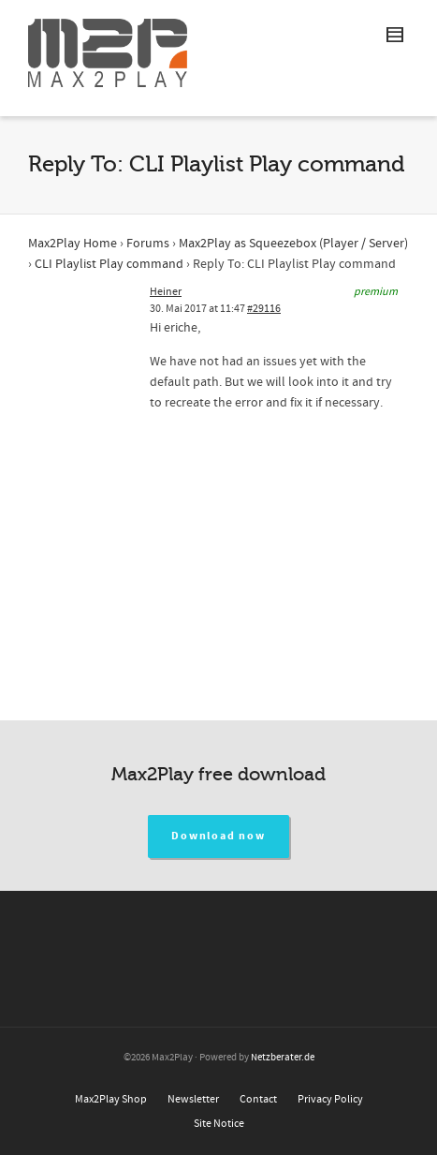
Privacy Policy (330, 1099)
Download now (218, 836)
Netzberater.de (282, 1057)
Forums (147, 243)
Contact (258, 1099)
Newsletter (193, 1099)
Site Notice (219, 1124)
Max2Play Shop (111, 1099)
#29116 (264, 309)
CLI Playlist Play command (109, 264)
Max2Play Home (72, 243)
